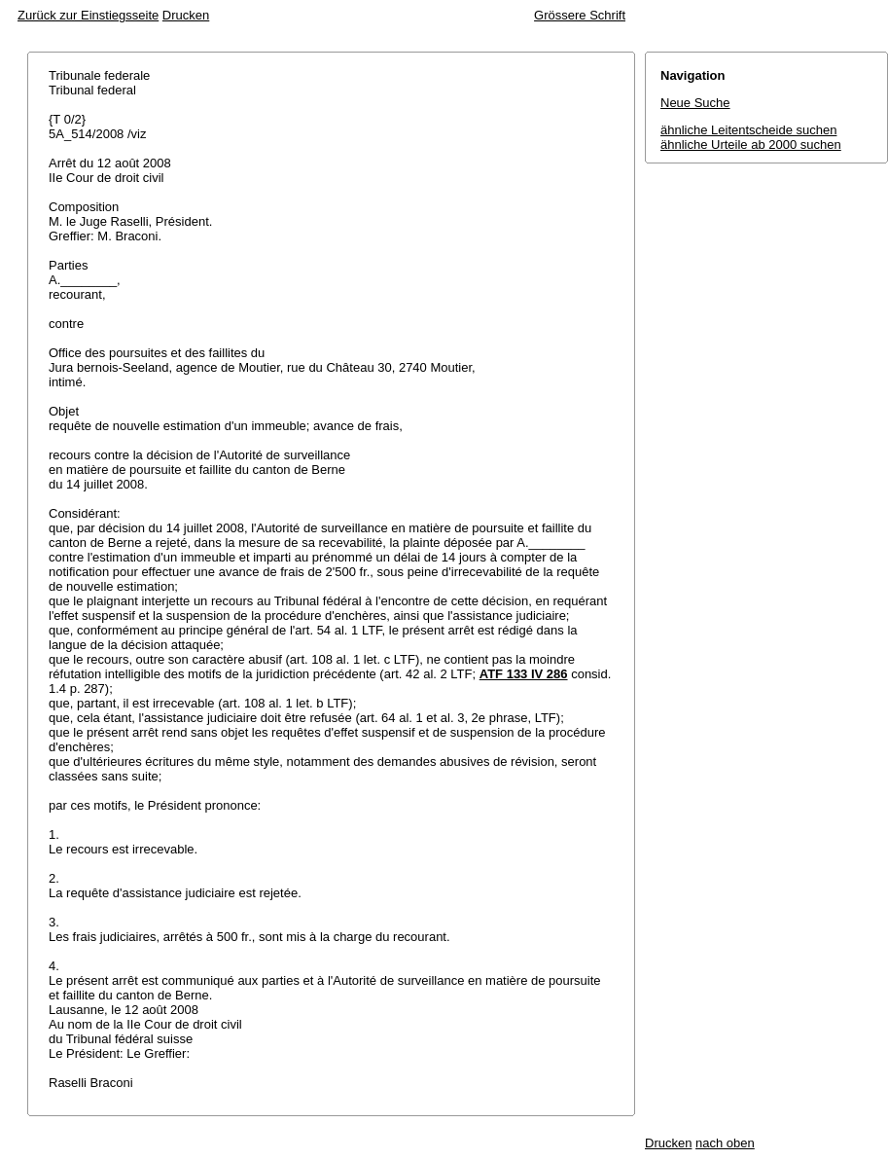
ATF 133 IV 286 (524, 674)
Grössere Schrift (579, 15)
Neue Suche (695, 102)
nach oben (725, 1143)
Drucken (185, 15)
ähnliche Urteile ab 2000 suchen (750, 144)
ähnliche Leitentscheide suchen (748, 130)
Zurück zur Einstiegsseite (88, 15)
